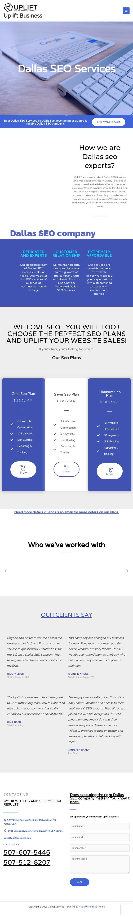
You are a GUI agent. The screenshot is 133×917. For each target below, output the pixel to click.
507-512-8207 (26, 863)
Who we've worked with (66, 544)
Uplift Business (22, 16)
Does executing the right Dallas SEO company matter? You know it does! (93, 796)
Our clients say (66, 614)
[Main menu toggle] (126, 10)
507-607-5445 (26, 852)
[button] (5, 570)
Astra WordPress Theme (92, 901)
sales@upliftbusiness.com (17, 838)
